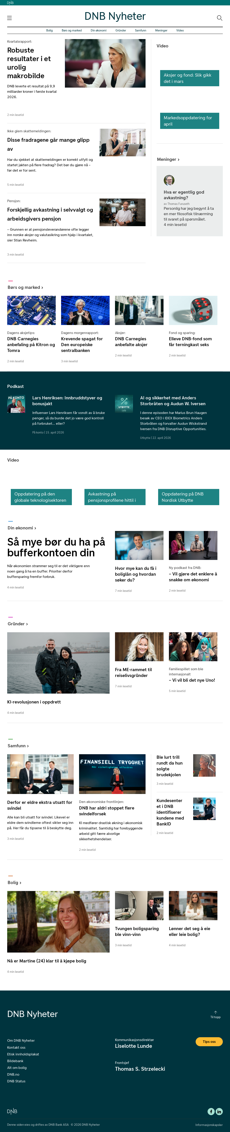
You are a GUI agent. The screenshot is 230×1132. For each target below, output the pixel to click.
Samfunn (140, 30)
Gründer (120, 30)
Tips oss (209, 1041)
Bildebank (15, 1061)
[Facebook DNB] (211, 1111)
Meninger (161, 30)
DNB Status (16, 1081)
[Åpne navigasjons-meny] (9, 18)
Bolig (49, 30)
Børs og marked (72, 30)
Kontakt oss (16, 1047)
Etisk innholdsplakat (23, 1054)
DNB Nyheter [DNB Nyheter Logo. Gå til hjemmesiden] (115, 15)
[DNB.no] (12, 1111)
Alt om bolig (17, 1068)
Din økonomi (98, 30)
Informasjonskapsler (209, 1125)
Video (180, 30)
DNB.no (13, 1074)
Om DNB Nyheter (21, 1040)
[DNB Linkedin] (219, 1111)
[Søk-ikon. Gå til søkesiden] (219, 17)
